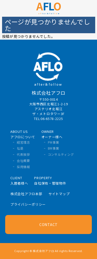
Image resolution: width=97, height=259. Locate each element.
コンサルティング (61, 154)
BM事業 (53, 148)
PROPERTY (50, 180)
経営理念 (23, 142)
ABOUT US (22, 134)
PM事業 (53, 142)
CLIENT (19, 180)
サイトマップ (59, 193)
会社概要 (23, 160)
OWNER (52, 134)
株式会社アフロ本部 (26, 193)
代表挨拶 (23, 154)
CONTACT (48, 224)
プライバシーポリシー (28, 204)
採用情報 (23, 167)
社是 (20, 148)
